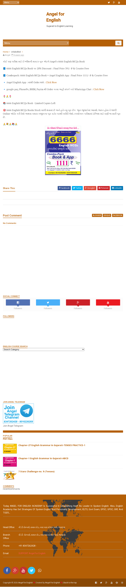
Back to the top (70, 583)
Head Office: (9, 528)
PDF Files (8, 439)
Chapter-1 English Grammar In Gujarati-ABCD (43, 458)
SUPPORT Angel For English (32, 554)
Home (6, 52)
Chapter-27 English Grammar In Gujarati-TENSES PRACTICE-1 (52, 445)
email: (6, 554)
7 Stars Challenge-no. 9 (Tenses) (37, 471)
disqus (107, 216)
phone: (6, 546)
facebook (117, 216)
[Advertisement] (63, 31)
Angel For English (52, 583)
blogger (97, 216)
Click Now (51, 82)
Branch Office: (6, 537)
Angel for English (62, 14)
